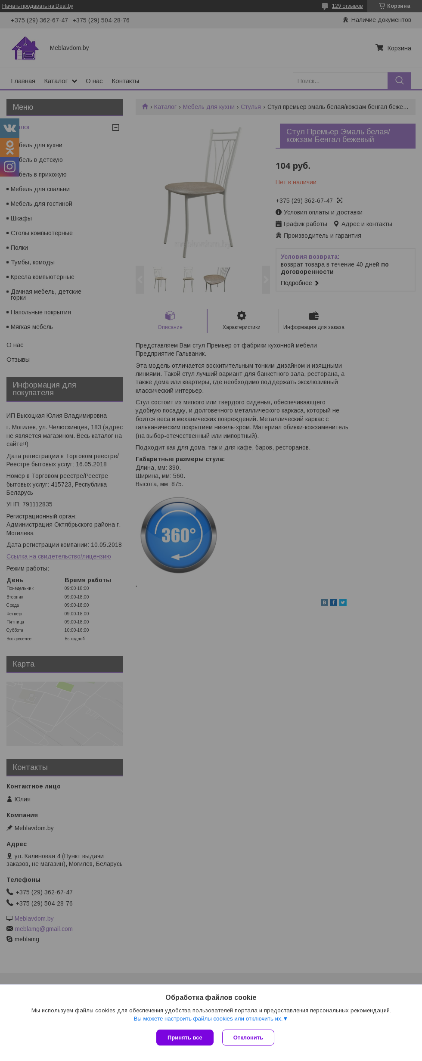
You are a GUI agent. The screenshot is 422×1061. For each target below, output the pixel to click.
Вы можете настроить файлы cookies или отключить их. (207, 1018)
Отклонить (248, 1037)
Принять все (185, 1037)
